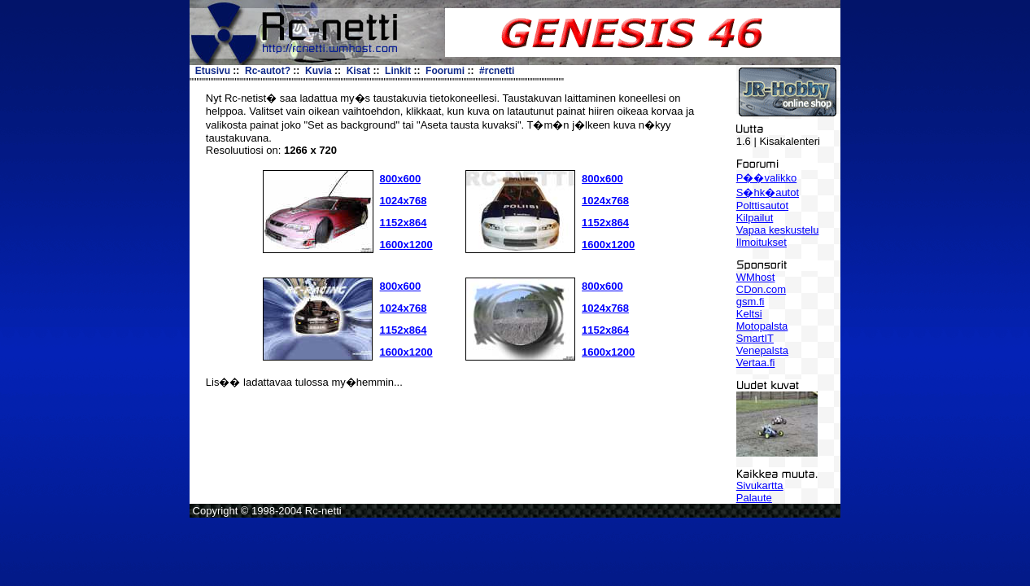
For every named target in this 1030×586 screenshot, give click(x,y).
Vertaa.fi (755, 362)
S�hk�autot (767, 192)
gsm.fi (750, 301)
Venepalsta (762, 350)
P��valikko (766, 178)
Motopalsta (762, 326)
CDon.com (761, 289)
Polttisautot (762, 205)
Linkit (398, 71)
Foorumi (445, 71)
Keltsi (749, 314)
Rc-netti (323, 511)
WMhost (755, 277)
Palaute (754, 498)
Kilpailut (755, 218)
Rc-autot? (267, 71)
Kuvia (318, 71)
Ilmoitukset (761, 242)
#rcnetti (496, 71)
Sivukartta (759, 485)
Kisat (358, 71)
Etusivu (212, 71)
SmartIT (755, 338)
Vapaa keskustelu (777, 230)
